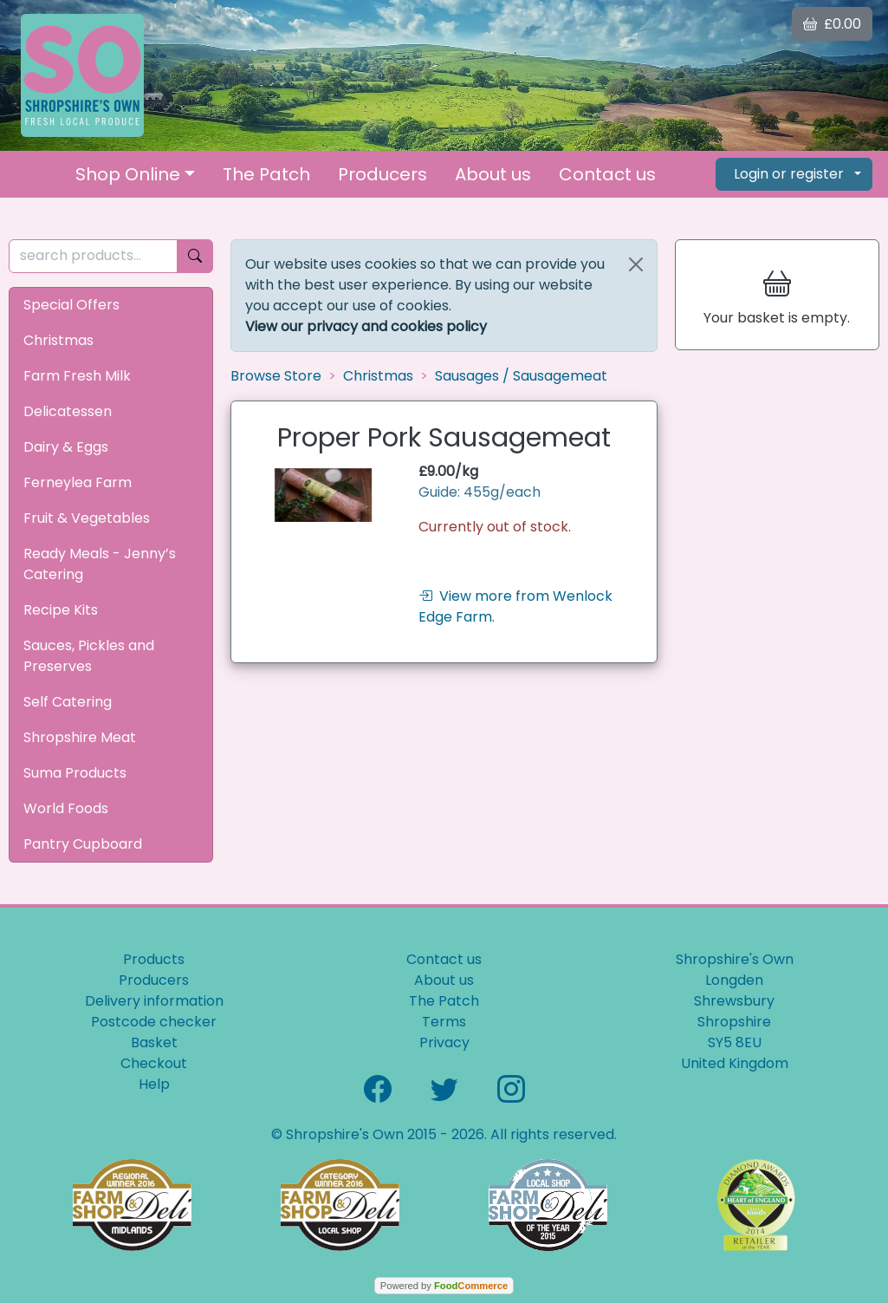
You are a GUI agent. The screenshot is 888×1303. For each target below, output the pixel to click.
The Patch (266, 174)
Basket (154, 1042)
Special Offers (71, 305)
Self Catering (67, 702)
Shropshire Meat (79, 737)
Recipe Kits (60, 610)
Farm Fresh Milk (77, 376)
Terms (444, 1022)
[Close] (636, 264)
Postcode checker (154, 1022)
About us (493, 174)
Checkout (153, 1063)
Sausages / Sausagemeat (521, 376)
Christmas (58, 340)
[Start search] (195, 256)
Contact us (607, 174)
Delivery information (154, 1001)
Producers (382, 174)
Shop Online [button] (127, 174)
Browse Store (275, 376)
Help (154, 1084)
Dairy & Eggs (65, 447)
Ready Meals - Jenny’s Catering (99, 564)
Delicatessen (67, 411)
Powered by (444, 1285)
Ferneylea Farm (77, 482)
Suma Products (74, 773)
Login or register (789, 174)
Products (154, 959)
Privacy (444, 1042)
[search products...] (93, 256)
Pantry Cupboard (82, 844)
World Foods (65, 808)
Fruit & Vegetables (86, 518)
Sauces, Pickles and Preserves (88, 655)
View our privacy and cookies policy (366, 326)
